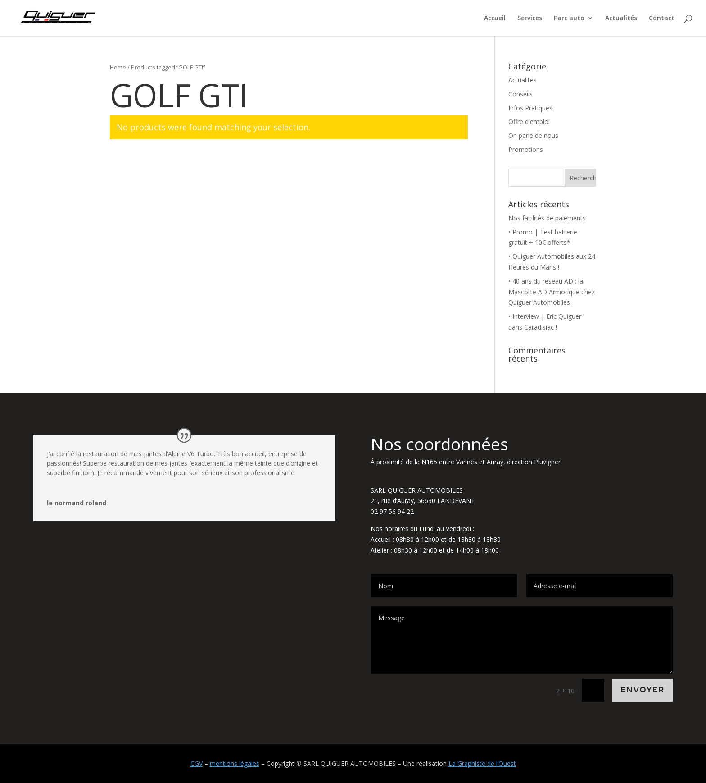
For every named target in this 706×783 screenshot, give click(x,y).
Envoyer (642, 690)
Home (118, 67)
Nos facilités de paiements (547, 218)
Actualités (621, 18)
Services (529, 18)
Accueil (495, 18)
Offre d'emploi (529, 121)
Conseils (520, 94)
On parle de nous (533, 135)
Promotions (525, 149)
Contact (661, 18)
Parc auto (569, 18)
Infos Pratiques (530, 108)
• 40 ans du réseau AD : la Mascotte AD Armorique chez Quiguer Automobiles (551, 292)
